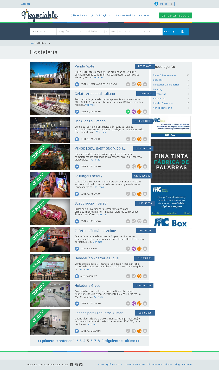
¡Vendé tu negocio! (175, 15)
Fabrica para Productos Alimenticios (100, 313)
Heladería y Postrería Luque (97, 258)
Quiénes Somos (78, 15)
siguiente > (114, 341)
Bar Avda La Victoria (90, 121)
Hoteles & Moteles (163, 103)
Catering (157, 89)
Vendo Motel (85, 66)
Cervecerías (159, 94)
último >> (132, 341)
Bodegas (158, 80)
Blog (177, 364)
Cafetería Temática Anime (95, 231)
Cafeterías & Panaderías (166, 84)
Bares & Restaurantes (164, 75)
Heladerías (159, 98)
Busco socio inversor (91, 203)
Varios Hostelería (162, 108)
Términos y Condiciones (159, 364)
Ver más (98, 77)
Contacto (144, 15)
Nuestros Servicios (125, 15)
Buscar (169, 31)
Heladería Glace (87, 286)
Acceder (25, 4)
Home (33, 43)
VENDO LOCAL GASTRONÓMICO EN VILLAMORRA (100, 149)
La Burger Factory (88, 176)
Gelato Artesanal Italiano (95, 94)
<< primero (45, 341)
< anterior (64, 341)
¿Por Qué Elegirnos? (101, 15)
